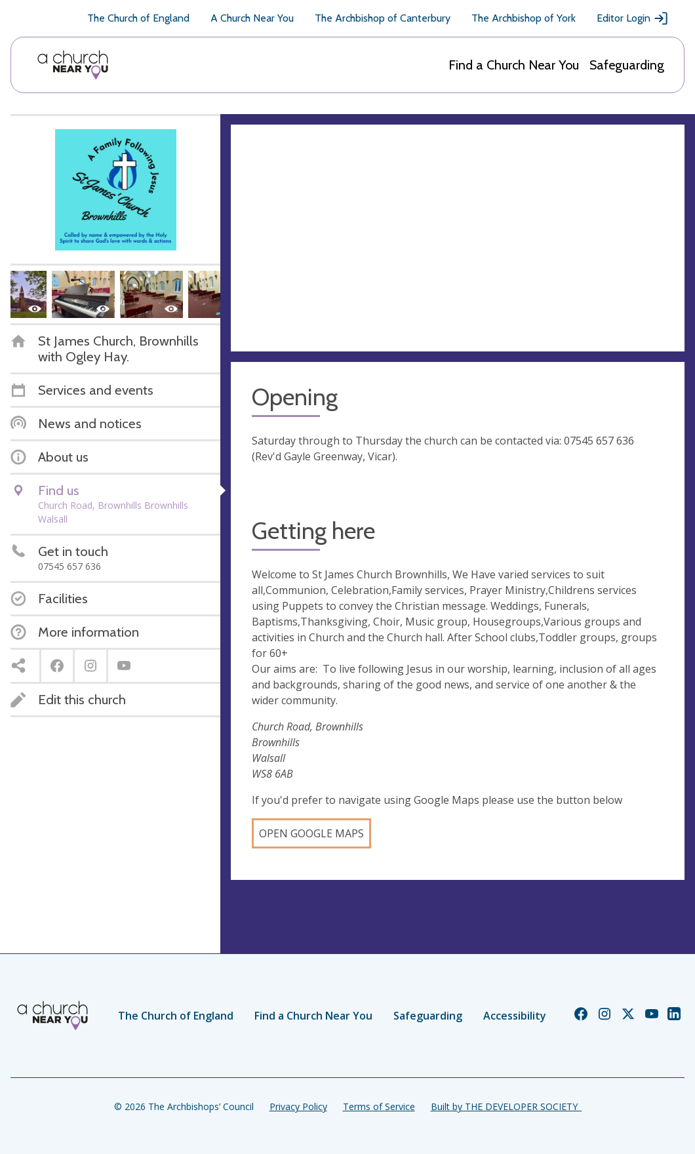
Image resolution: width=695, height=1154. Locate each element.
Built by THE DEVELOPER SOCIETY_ (506, 1106)
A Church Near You (252, 18)
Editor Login (633, 18)
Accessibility (514, 1015)
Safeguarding (626, 65)
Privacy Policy (298, 1106)
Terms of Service (379, 1106)
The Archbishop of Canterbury (382, 18)
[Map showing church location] (458, 238)
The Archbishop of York (523, 18)
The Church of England (138, 18)
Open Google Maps (311, 833)
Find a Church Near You (513, 65)
